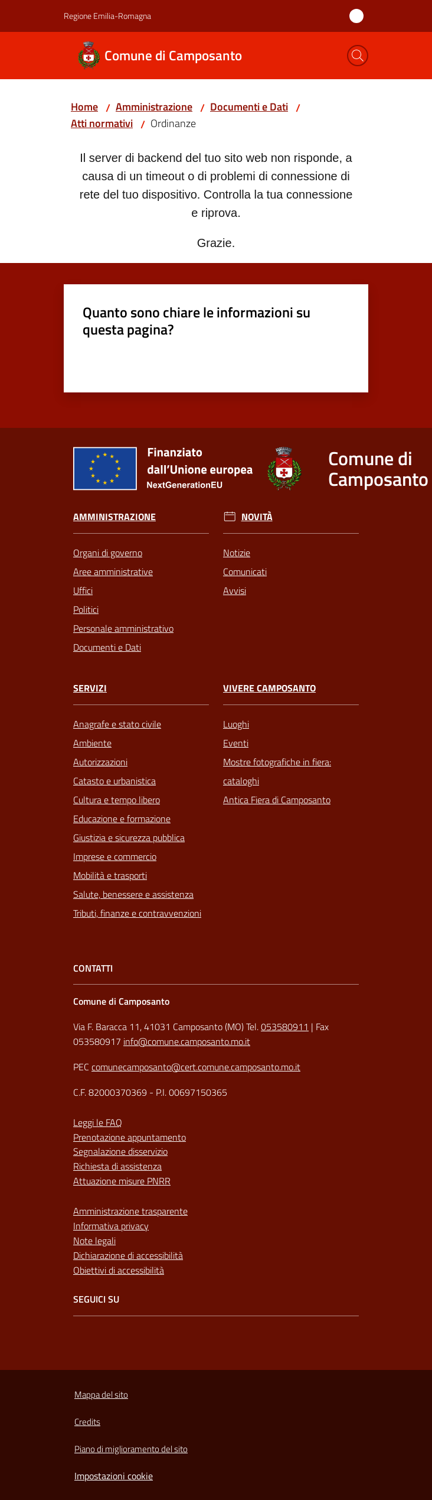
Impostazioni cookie (113, 1476)
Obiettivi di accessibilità (118, 1270)
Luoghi (236, 724)
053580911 (285, 1027)
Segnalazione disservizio (120, 1151)
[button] (357, 55)
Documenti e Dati (249, 107)
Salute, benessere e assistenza (133, 894)
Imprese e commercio (114, 856)
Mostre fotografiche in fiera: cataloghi (277, 771)
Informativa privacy (111, 1226)
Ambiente (92, 743)
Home (84, 107)
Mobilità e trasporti (110, 875)
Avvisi (234, 590)
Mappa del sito (101, 1394)
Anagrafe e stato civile (117, 724)
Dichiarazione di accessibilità (128, 1255)
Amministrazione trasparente (130, 1211)
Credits (87, 1421)
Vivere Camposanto (269, 688)
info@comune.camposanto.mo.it (186, 1041)
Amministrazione (154, 107)
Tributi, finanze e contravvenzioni (137, 913)
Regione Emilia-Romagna (107, 15)
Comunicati (245, 571)
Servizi (90, 688)
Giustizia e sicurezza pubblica (129, 837)
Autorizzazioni (100, 762)
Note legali (94, 1240)
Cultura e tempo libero (116, 800)
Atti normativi (102, 123)
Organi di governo (107, 553)
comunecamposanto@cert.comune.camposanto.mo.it (195, 1067)
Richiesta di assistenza (117, 1166)
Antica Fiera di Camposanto (276, 800)
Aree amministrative (113, 571)
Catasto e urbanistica (114, 781)
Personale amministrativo (123, 628)
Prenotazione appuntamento (129, 1137)
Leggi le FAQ (97, 1122)
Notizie (236, 553)
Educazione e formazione (122, 818)
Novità (257, 517)
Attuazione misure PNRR (122, 1181)
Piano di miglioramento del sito (131, 1449)
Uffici (83, 590)
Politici (86, 609)
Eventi (235, 743)
